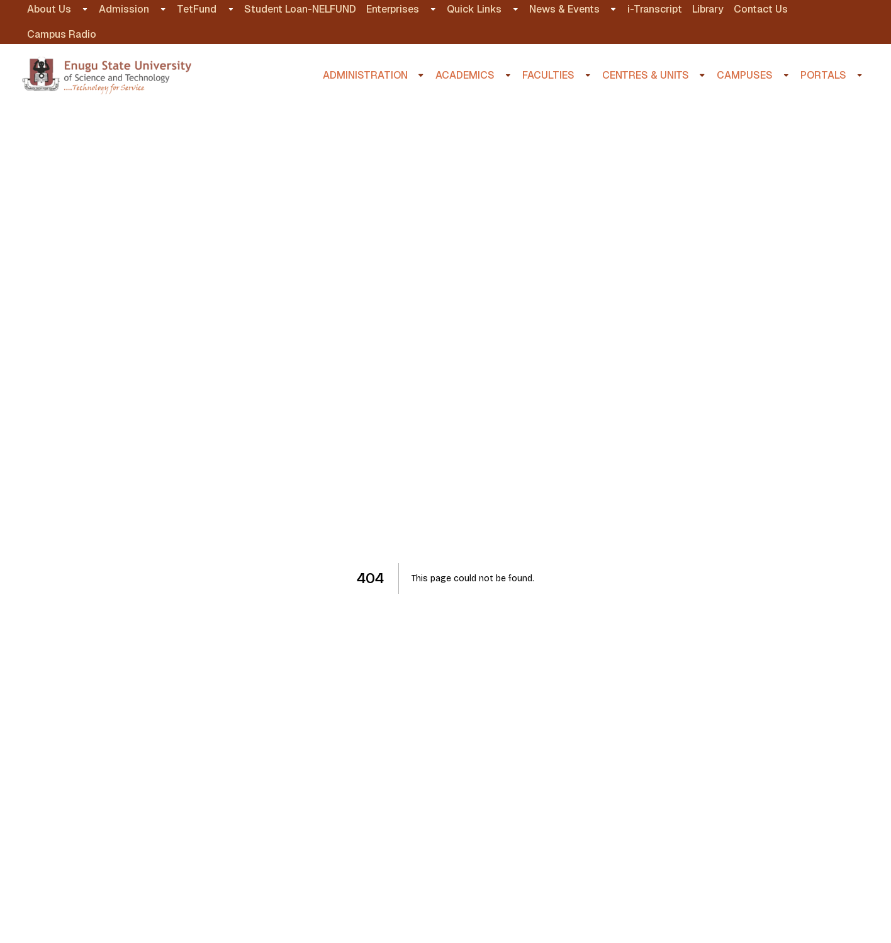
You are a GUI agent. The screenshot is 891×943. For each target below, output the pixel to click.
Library (708, 9)
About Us (49, 9)
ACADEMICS (465, 75)
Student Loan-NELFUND (300, 9)
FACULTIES (548, 75)
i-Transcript (654, 9)
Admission (124, 9)
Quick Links (474, 9)
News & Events (564, 9)
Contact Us (761, 9)
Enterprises (392, 9)
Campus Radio (61, 34)
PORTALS (823, 75)
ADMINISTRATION (365, 75)
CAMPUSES (745, 75)
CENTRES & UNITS (645, 75)
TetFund (196, 9)
